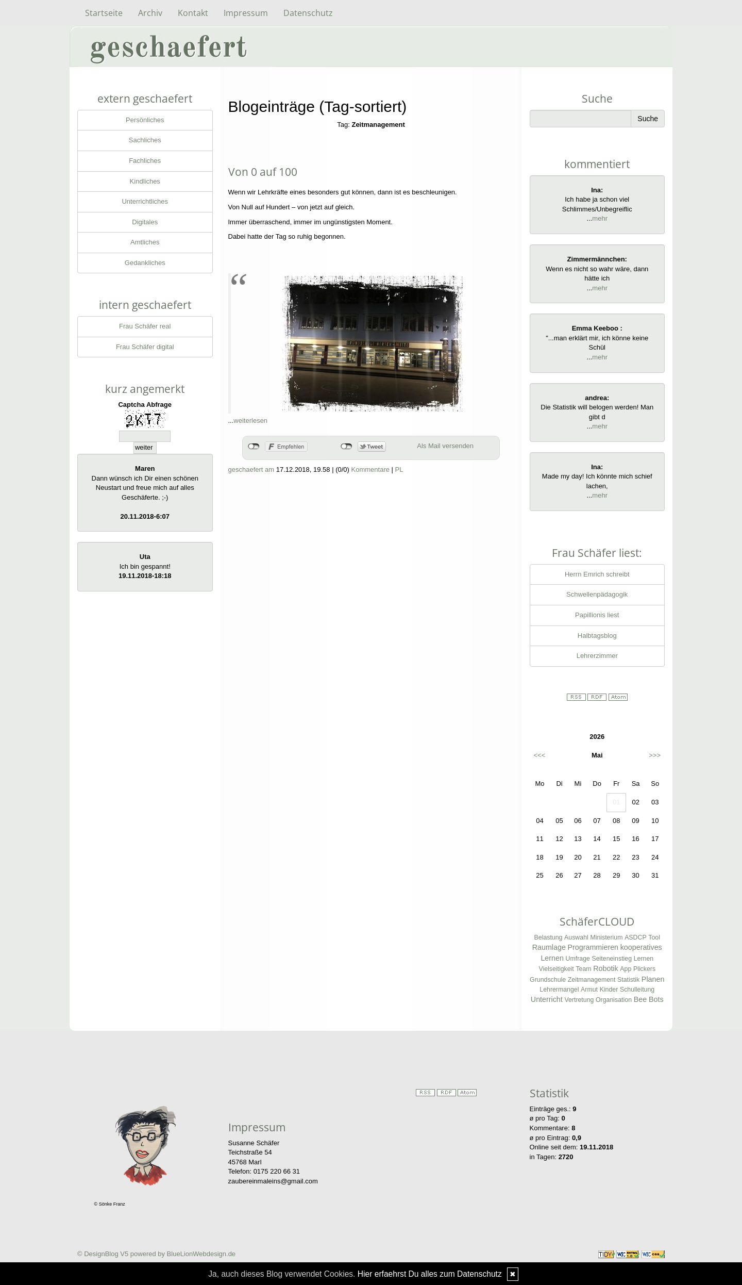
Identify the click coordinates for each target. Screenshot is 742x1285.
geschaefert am (251, 469)
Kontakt (193, 13)
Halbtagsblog (597, 635)
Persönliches (145, 120)
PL (399, 469)
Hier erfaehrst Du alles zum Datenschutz (430, 1274)
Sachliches (145, 140)
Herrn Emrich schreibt (597, 574)
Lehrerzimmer (597, 656)
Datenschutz (308, 13)
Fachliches (145, 160)
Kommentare (370, 469)
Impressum (246, 13)
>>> (655, 755)
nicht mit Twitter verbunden (346, 446)
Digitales (145, 222)
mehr (600, 218)
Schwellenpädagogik (597, 594)
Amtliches (144, 242)
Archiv (150, 13)
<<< (540, 755)
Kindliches (145, 181)
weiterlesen (250, 420)
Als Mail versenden (445, 446)
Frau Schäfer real (145, 326)
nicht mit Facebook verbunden (254, 446)
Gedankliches (145, 263)
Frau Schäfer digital (145, 347)
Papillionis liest (597, 615)
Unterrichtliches (145, 201)
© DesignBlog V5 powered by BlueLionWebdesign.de (156, 1254)
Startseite (104, 13)
